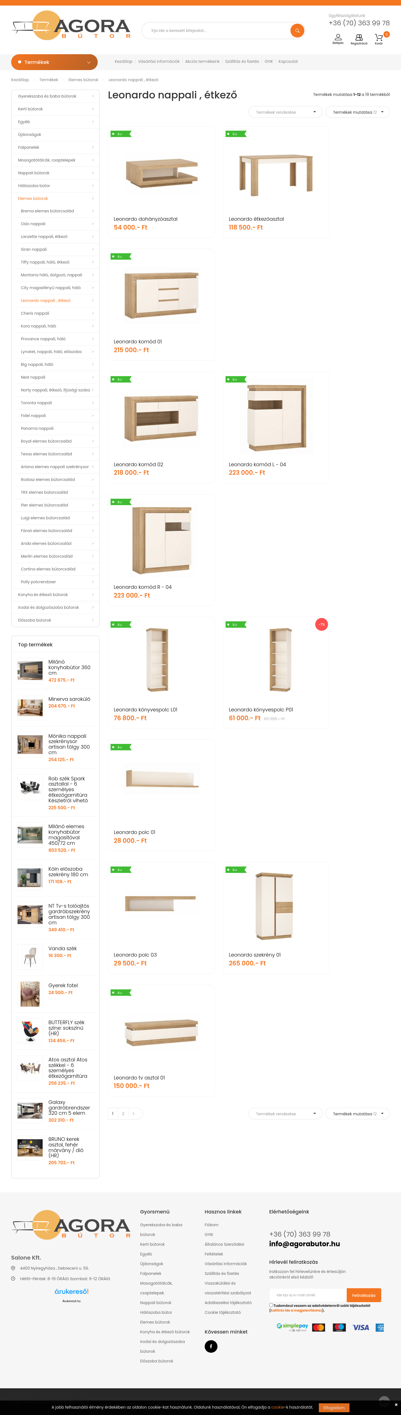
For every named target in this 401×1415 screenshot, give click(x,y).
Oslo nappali (33, 224)
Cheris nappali (35, 313)
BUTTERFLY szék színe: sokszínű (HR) (66, 1028)
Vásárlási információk (159, 61)
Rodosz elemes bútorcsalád (48, 479)
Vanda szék (62, 948)
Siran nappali (34, 249)
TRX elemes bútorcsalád (44, 492)
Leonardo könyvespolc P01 (243, 464)
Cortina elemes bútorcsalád (48, 569)
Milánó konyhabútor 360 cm (69, 667)
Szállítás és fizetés (242, 61)
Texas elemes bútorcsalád (46, 454)
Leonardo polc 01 (328, 464)
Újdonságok (29, 134)
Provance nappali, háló (43, 339)
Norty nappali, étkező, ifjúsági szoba (55, 390)
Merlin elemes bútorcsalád (47, 556)
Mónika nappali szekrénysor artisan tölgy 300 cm (69, 744)
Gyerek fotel (63, 985)
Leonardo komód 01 (331, 218)
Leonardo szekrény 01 (236, 587)
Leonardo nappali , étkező (133, 80)
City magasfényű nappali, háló (51, 288)
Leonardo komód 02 (138, 341)
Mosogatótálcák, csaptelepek (46, 160)
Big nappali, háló (37, 364)
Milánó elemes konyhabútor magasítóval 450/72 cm (66, 834)
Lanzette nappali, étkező (44, 236)
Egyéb (24, 122)
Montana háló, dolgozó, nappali (51, 275)
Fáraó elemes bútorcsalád (46, 530)
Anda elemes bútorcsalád (46, 543)
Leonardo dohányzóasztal (146, 218)
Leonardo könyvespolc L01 (145, 464)
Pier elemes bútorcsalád (44, 505)
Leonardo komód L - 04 (239, 341)
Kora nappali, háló (38, 326)
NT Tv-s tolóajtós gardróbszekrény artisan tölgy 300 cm (69, 914)
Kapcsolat (288, 61)
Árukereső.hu (71, 1301)
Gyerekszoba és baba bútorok (47, 96)
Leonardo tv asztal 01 (332, 587)
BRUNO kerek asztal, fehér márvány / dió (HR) (66, 1147)
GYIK (269, 61)
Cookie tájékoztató (223, 1312)
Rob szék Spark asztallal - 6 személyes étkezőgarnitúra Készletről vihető (68, 789)
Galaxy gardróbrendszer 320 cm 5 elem (69, 1108)
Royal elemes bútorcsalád (46, 441)
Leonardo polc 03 (135, 587)
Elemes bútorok (83, 80)
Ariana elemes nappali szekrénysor (55, 467)
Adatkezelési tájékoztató (228, 1302)
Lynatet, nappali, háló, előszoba (51, 351)
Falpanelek (28, 147)
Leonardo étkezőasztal (238, 218)
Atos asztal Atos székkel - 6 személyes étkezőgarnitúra (67, 1067)
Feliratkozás (364, 1295)
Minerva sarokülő (69, 699)
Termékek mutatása (355, 112)
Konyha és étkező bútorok (43, 594)
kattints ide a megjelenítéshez (296, 1310)
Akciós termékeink (202, 61)
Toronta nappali (36, 403)
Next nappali (33, 377)
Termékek (48, 80)
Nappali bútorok (33, 173)
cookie (277, 1407)
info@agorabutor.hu (304, 1243)
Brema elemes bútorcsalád (47, 211)
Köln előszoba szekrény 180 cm (68, 871)
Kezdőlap (124, 61)
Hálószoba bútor (34, 185)
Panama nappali (37, 428)
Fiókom (212, 1225)
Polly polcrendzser (38, 582)
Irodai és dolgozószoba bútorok (48, 607)
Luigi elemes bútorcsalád (45, 518)
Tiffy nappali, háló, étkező (45, 262)
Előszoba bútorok (34, 620)
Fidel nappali (33, 415)
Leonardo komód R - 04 (336, 341)
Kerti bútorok (30, 109)
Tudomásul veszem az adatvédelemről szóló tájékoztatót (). (320, 1308)
